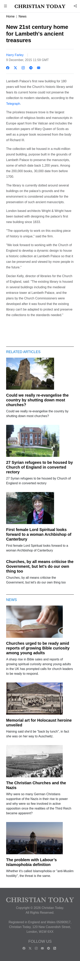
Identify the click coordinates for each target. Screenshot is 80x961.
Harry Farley (15, 55)
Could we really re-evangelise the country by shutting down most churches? (37, 400)
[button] (5, 6)
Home (10, 16)
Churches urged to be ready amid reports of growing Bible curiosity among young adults (38, 648)
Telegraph (13, 103)
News (23, 16)
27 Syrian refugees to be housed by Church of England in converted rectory (39, 467)
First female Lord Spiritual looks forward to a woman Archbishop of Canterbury (38, 534)
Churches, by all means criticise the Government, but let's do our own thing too (39, 566)
